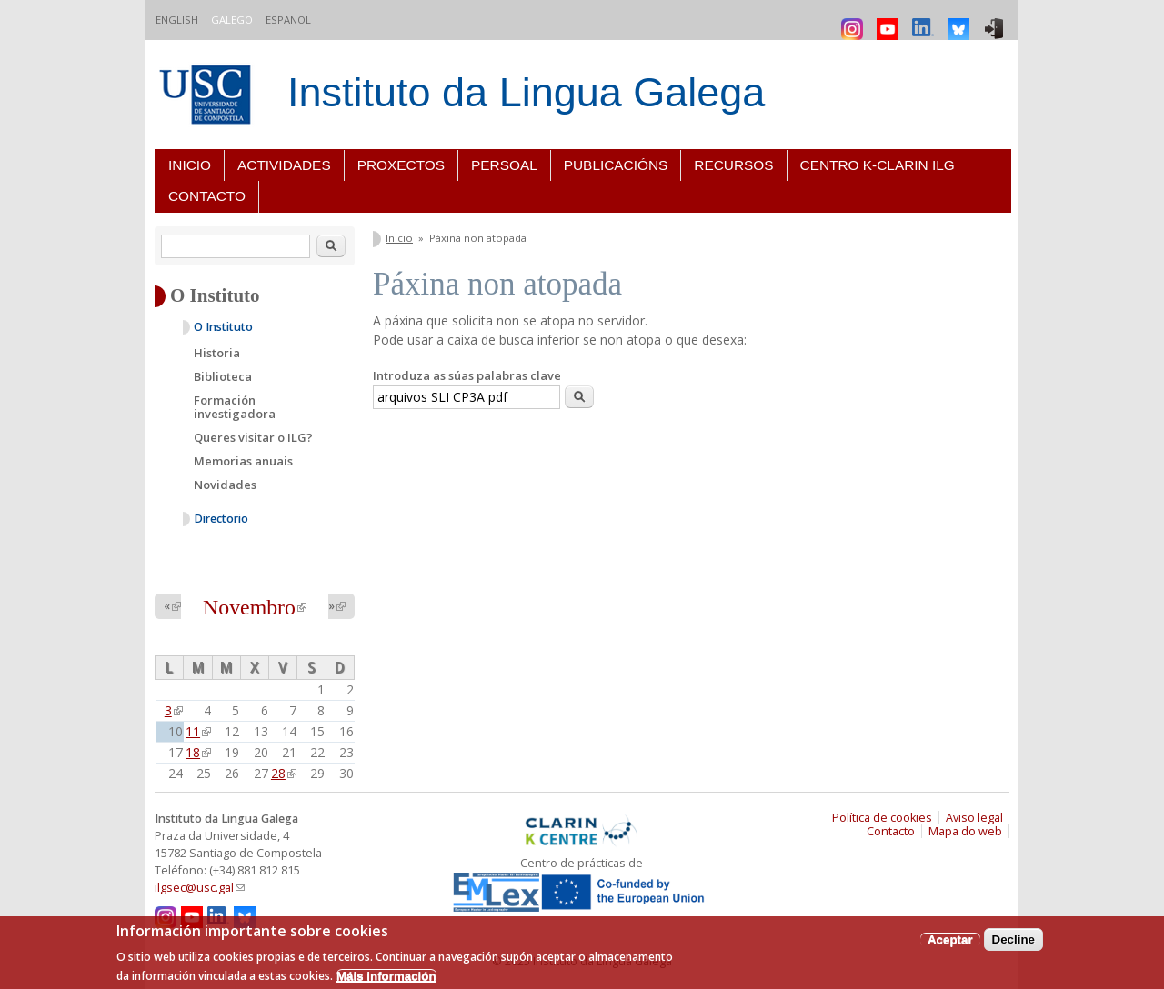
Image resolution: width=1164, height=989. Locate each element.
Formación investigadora (235, 407)
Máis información (386, 976)
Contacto (207, 196)
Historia (217, 353)
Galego (232, 19)
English (177, 19)
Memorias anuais (243, 461)
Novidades (225, 484)
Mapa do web (965, 831)
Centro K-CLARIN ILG (877, 165)
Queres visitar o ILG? (253, 437)
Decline (1013, 939)
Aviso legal (974, 817)
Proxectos (401, 165)
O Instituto (223, 327)
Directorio (221, 518)
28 (283, 773)
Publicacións (616, 165)
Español (288, 19)
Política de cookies (882, 817)
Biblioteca (223, 376)
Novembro (254, 607)
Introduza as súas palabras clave (467, 375)
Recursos (733, 165)
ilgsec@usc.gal (200, 887)
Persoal (504, 165)
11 (198, 731)
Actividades (284, 165)
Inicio (189, 165)
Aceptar (950, 939)
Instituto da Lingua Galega (526, 92)
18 (198, 752)
